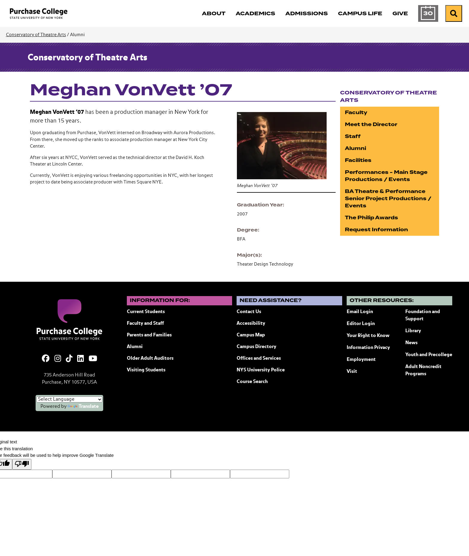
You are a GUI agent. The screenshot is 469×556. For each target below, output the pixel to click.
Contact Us (249, 312)
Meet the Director (371, 124)
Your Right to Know (368, 335)
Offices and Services (259, 358)
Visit (352, 371)
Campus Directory (256, 346)
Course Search (252, 381)
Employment (361, 359)
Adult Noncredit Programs (423, 370)
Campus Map (251, 335)
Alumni (355, 148)
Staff (353, 136)
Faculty (356, 112)
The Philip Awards (371, 217)
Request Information (376, 229)
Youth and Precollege (428, 355)
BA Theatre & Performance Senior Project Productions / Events (388, 198)
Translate (83, 406)
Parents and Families (149, 335)
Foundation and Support (422, 315)
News (411, 343)
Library (413, 331)
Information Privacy (368, 347)
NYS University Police (261, 370)
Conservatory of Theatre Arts (36, 35)
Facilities (358, 160)
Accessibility (251, 323)
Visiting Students (146, 370)
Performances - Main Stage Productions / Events (386, 176)
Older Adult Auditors (150, 358)
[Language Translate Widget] (69, 399)
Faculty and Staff (145, 323)
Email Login (360, 312)
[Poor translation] (21, 464)
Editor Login (361, 323)
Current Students (146, 312)
